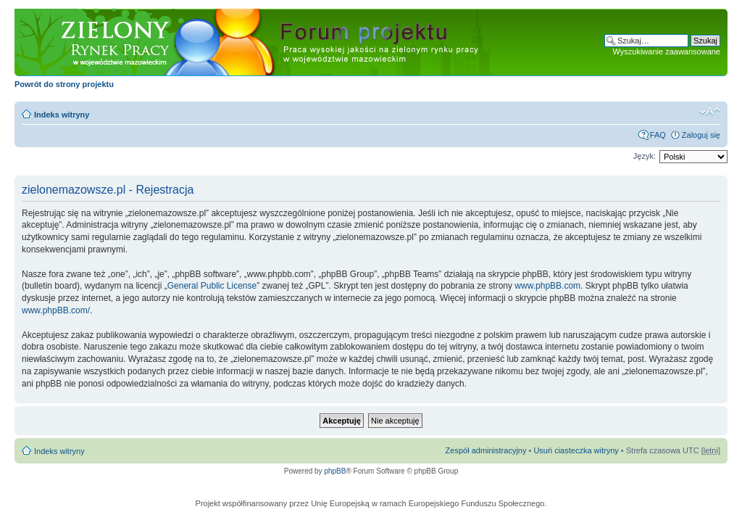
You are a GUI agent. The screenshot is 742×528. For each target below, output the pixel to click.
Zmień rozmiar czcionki (709, 111)
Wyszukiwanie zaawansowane (666, 51)
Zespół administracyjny (486, 450)
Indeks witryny (61, 114)
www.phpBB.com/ (56, 310)
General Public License (212, 286)
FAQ (658, 135)
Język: (644, 156)
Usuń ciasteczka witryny (575, 450)
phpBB (335, 471)
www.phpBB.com (547, 286)
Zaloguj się (701, 135)
